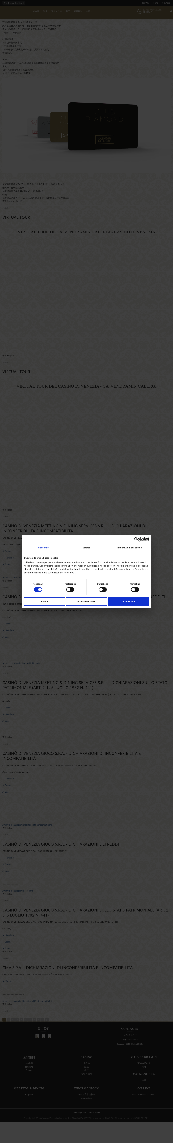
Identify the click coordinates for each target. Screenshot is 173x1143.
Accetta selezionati (86, 601)
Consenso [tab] (43, 547)
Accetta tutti (128, 601)
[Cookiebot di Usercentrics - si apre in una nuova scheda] (136, 539)
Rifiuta (44, 601)
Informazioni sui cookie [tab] (130, 547)
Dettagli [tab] (86, 547)
